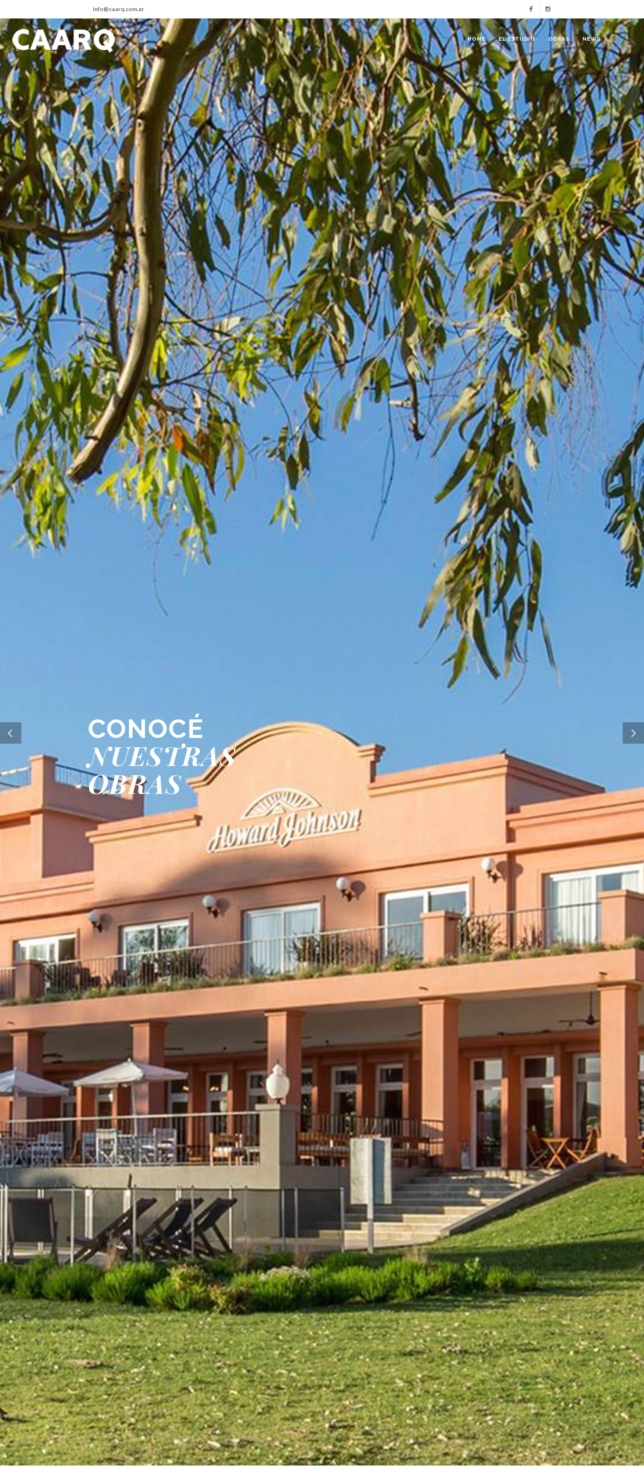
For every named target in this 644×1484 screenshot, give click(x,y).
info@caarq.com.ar (118, 8)
